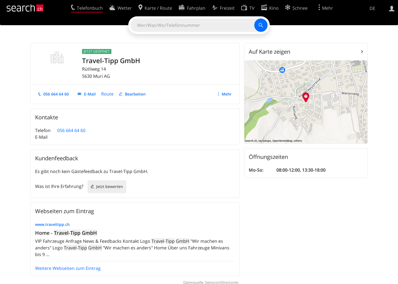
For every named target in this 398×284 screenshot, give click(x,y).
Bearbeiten (135, 94)
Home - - (66, 232)
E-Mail (90, 94)
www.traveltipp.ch (52, 224)
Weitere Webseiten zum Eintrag (68, 268)
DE (372, 8)
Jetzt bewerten (109, 186)
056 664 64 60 (56, 94)
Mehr (227, 94)
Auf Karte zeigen (269, 51)
